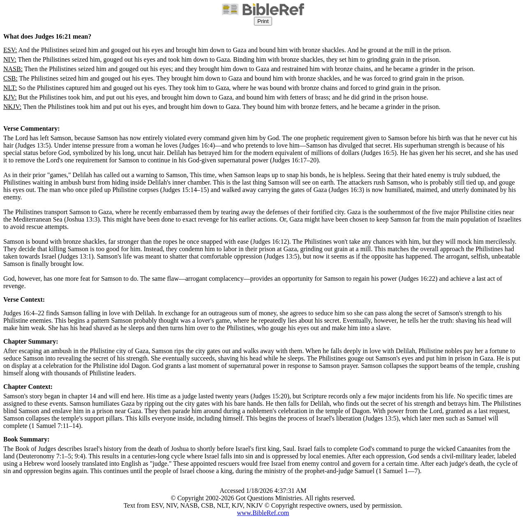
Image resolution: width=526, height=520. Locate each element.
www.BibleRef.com (263, 512)
